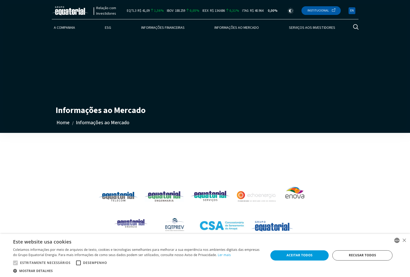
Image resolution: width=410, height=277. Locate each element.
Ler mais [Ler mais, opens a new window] (224, 255)
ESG (108, 27)
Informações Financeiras (163, 27)
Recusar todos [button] (362, 255)
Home (63, 122)
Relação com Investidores (106, 10)
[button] (137, 270)
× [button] (404, 240)
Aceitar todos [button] (300, 255)
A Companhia (64, 27)
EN (352, 10)
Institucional (318, 10)
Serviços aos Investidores (312, 27)
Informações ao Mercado (236, 27)
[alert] (205, 255)
